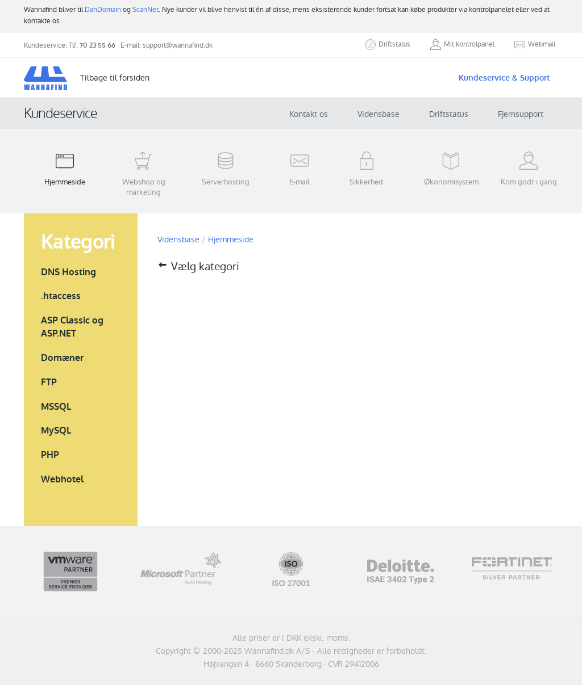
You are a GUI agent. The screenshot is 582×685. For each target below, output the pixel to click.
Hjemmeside (65, 168)
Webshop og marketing (143, 174)
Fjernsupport (520, 114)
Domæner (62, 358)
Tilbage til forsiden (114, 77)
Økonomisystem (451, 168)
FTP (49, 382)
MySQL (56, 430)
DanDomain (103, 9)
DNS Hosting (68, 272)
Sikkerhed (366, 168)
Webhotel (62, 479)
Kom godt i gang (528, 168)
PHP (50, 455)
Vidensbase (378, 114)
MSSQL (56, 407)
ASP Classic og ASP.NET (72, 326)
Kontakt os (308, 114)
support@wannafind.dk (178, 45)
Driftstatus (448, 114)
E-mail (299, 168)
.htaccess (61, 296)
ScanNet (145, 9)
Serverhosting (225, 168)
